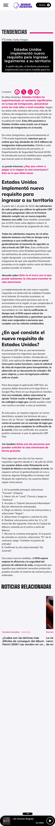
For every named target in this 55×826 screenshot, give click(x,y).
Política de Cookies (25, 797)
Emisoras (20, 794)
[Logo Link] (24, 5)
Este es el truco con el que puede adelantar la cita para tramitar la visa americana (27, 306)
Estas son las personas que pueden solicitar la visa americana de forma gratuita (26, 474)
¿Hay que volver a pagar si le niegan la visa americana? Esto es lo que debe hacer (25, 197)
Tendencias (14, 32)
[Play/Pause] (50, 820)
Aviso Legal (34, 794)
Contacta (7, 794)
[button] (5, 5)
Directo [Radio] (43, 5)
